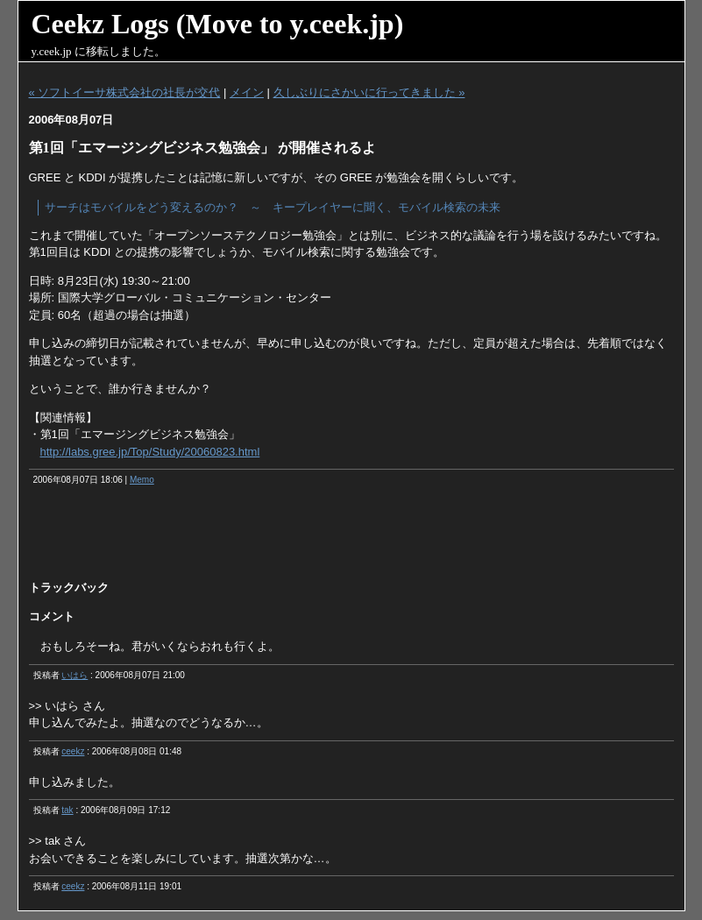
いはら (74, 675)
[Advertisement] (351, 538)
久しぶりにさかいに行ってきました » (369, 92)
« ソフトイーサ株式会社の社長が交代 (125, 92)
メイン (247, 92)
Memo (142, 480)
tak (67, 810)
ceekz (72, 751)
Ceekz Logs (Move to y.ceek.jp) (218, 23)
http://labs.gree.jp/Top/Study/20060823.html (150, 451)
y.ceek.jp (52, 51)
